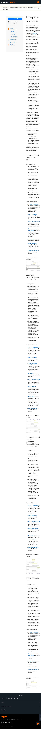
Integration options (12, 39)
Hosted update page (14, 37)
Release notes (12, 45)
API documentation (12, 42)
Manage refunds (31, 239)
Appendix (11, 44)
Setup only (13, 34)
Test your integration (32, 243)
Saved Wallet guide (12, 29)
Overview (11, 28)
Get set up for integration (33, 204)
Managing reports (12, 41)
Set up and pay (13, 33)
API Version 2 (14, 18)
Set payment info (31, 373)
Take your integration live (33, 250)
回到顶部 (20, 695)
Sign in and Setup (14, 36)
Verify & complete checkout (34, 221)
